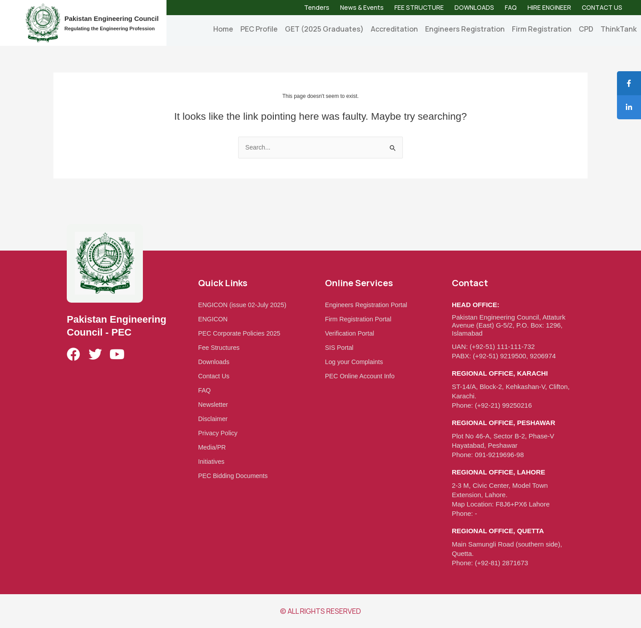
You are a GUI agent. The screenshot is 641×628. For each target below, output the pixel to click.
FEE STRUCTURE (419, 7)
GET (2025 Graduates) (324, 28)
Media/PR (212, 447)
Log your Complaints (355, 361)
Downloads (214, 361)
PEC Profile (259, 28)
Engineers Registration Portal (368, 304)
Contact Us (214, 376)
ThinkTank (618, 28)
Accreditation (394, 28)
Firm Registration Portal (360, 319)
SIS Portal (340, 347)
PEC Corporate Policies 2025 (241, 333)
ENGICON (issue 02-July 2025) (244, 304)
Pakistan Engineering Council (112, 18)
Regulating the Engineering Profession (110, 28)
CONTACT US (602, 7)
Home (223, 28)
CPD (586, 28)
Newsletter (214, 404)
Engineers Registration (465, 28)
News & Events (362, 7)
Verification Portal (351, 333)
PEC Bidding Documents (235, 475)
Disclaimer (213, 418)
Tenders (316, 7)
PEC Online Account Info (361, 376)
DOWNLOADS (474, 7)
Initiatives (212, 461)
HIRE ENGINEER (549, 7)
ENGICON (213, 319)
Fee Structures (220, 347)
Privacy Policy (218, 433)
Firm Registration (542, 28)
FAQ (511, 7)
